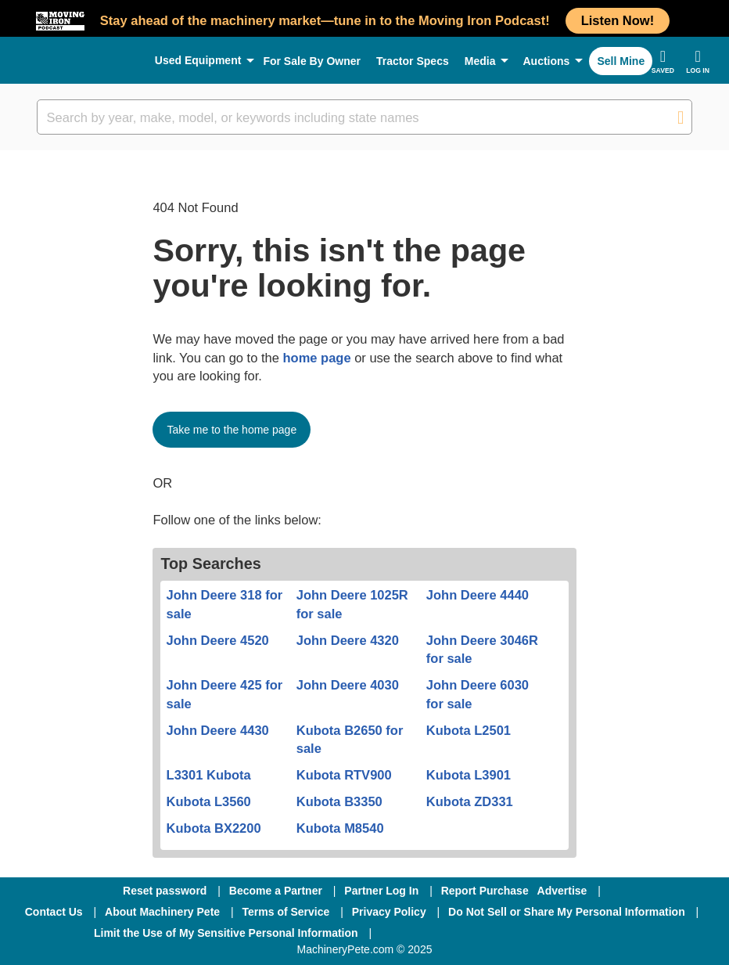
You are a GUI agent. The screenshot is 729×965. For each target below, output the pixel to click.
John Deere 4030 (347, 685)
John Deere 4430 (218, 730)
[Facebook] (424, 933)
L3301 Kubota (209, 775)
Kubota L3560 (209, 801)
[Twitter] (509, 933)
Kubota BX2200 (214, 828)
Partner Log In (381, 890)
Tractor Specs (412, 61)
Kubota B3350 (339, 801)
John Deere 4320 (347, 640)
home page (316, 358)
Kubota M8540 (340, 828)
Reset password (164, 890)
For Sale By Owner (312, 61)
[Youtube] (589, 933)
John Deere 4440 (477, 595)
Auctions (546, 61)
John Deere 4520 (218, 640)
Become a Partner (275, 890)
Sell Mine (621, 61)
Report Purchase (485, 890)
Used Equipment (198, 60)
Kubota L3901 (468, 775)
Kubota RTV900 (344, 775)
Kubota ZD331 (469, 801)
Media (480, 61)
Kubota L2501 (468, 730)
